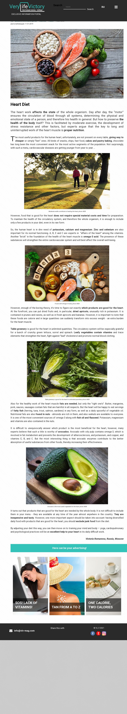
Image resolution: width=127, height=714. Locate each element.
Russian (103, 7)
